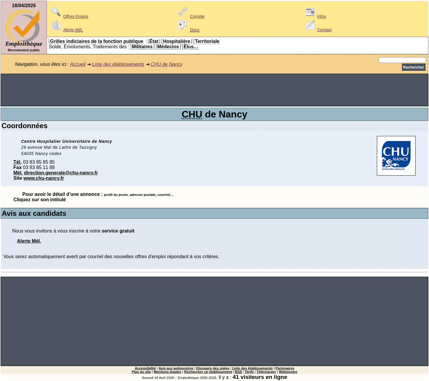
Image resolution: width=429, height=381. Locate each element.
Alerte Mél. (29, 241)
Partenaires (285, 368)
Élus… (191, 46)
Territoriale (207, 41)
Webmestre (288, 372)
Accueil (78, 64)
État (153, 41)
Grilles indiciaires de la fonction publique (96, 41)
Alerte (66, 29)
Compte (190, 16)
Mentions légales (167, 372)
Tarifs (249, 372)
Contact (317, 29)
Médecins (168, 46)
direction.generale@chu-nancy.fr (61, 172)
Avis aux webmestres (175, 368)
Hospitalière (176, 41)
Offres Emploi (68, 16)
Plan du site (141, 372)
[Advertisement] (214, 90)
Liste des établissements (118, 64)
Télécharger (266, 372)
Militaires (142, 46)
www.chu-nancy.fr (44, 178)
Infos (314, 16)
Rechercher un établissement (208, 372)
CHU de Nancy (167, 64)
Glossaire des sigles (212, 368)
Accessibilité (145, 368)
